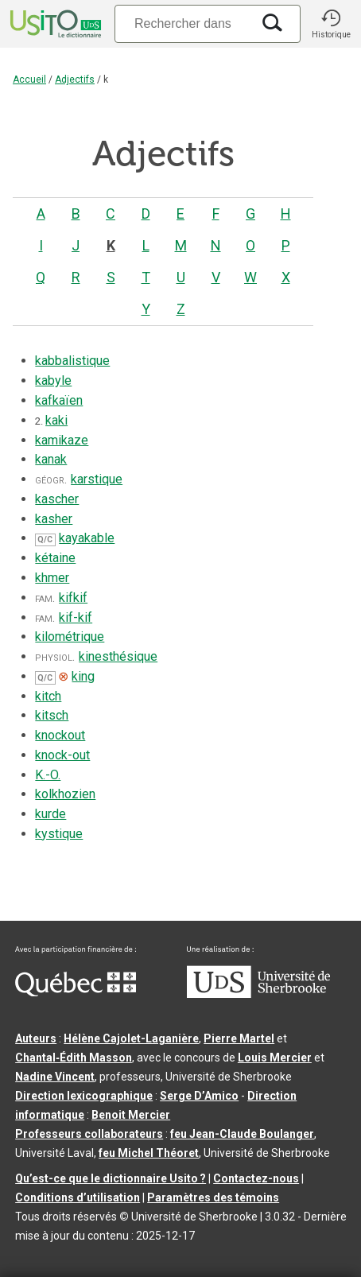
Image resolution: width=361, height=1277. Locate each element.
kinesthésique (118, 656)
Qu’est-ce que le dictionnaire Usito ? (110, 1178)
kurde (50, 813)
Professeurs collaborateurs (89, 1134)
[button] (331, 24)
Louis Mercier (275, 1057)
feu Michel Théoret (149, 1153)
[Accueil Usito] (54, 24)
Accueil (29, 79)
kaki (56, 420)
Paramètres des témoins (213, 1197)
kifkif (73, 597)
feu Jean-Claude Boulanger (242, 1134)
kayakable (87, 537)
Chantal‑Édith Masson (73, 1057)
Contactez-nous (256, 1178)
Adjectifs (75, 79)
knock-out (62, 755)
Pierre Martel (239, 1038)
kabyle (53, 380)
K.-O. (47, 774)
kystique (59, 833)
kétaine (55, 557)
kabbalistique (72, 360)
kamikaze (61, 440)
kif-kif (75, 617)
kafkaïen (59, 400)
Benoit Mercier (130, 1114)
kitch (48, 696)
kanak (51, 459)
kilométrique (69, 636)
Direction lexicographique (84, 1095)
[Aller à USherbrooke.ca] (258, 994)
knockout (60, 735)
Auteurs (35, 1038)
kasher (53, 518)
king (83, 676)
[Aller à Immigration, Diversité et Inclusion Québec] (75, 992)
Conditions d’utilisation (77, 1197)
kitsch (51, 715)
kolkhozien (65, 794)
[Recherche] (183, 23)
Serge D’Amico (199, 1095)
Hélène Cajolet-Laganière (131, 1038)
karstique (96, 479)
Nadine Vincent (55, 1076)
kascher (57, 499)
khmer (52, 577)
